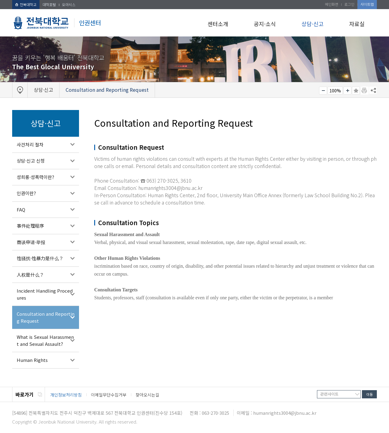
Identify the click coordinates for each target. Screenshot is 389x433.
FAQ (21, 209)
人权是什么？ (30, 274)
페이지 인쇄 (365, 91)
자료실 (357, 24)
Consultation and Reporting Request (45, 317)
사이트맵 (367, 4)
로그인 (349, 4)
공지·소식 (265, 24)
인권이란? (26, 193)
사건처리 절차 (30, 144)
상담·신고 (312, 24)
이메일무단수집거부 (108, 395)
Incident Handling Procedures (45, 294)
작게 (323, 91)
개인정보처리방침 (66, 395)
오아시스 (68, 4)
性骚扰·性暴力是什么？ (40, 258)
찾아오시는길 (147, 395)
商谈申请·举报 (31, 242)
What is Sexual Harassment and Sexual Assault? (45, 340)
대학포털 (49, 4)
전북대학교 (25, 4)
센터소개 (218, 24)
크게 (347, 91)
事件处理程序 (30, 225)
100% (335, 91)
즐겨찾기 (356, 91)
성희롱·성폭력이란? (35, 177)
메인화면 (331, 4)
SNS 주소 (373, 90)
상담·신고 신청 (31, 160)
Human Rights (32, 360)
